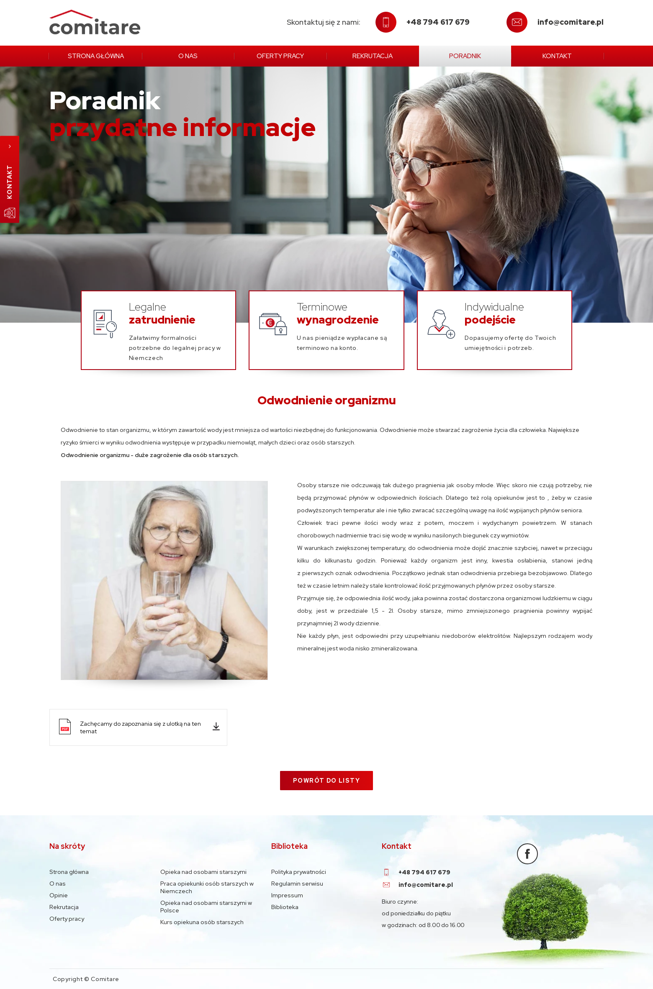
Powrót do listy (326, 780)
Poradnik (465, 56)
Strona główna (96, 56)
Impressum (287, 895)
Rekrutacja (372, 56)
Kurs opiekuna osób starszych (202, 922)
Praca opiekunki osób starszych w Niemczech (207, 887)
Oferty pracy (280, 56)
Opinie (58, 895)
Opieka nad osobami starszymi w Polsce (206, 906)
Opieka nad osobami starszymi (203, 872)
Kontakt (557, 56)
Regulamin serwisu (297, 883)
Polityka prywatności (298, 872)
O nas (188, 56)
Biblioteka (284, 907)
